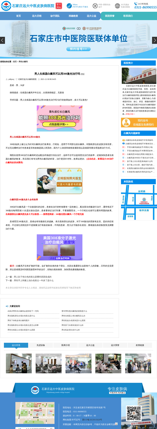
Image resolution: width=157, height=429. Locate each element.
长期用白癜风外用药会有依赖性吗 (140, 168)
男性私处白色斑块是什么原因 (73, 320)
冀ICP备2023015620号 (92, 420)
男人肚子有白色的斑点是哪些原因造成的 (33, 277)
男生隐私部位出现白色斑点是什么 (21, 316)
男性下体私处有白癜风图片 (18, 320)
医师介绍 (65, 345)
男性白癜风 (23, 62)
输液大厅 (48, 372)
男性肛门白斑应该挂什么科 (72, 325)
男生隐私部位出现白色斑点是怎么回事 (23, 325)
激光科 (138, 372)
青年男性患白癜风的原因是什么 (74, 311)
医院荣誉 (109, 16)
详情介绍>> (130, 114)
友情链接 (140, 345)
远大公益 (91, 16)
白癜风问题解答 (132, 133)
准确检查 (73, 16)
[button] (2, 40)
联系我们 (128, 16)
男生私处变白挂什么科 (71, 330)
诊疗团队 (55, 16)
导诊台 (108, 372)
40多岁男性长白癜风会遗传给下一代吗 (23, 311)
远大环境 (16, 345)
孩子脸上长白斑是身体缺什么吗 (139, 161)
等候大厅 (78, 372)
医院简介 (128, 63)
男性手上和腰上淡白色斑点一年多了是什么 (34, 280)
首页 (18, 16)
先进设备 (41, 345)
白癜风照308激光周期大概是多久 (139, 154)
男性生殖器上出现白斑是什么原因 (21, 330)
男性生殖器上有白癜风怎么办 (73, 316)
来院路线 (128, 181)
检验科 (19, 372)
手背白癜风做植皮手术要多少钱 (139, 147)
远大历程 (36, 16)
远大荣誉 (115, 345)
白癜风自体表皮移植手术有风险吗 (139, 140)
